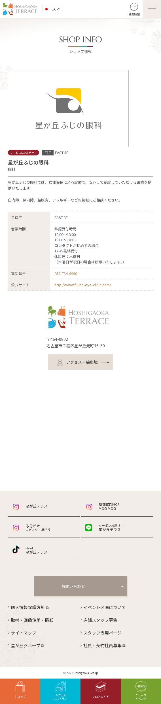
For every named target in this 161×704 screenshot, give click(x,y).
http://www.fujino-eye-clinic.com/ (82, 284)
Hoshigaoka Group (86, 673)
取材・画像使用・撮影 (32, 620)
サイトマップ (23, 633)
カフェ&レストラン (60, 691)
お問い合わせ (73, 586)
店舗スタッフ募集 (100, 620)
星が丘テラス (37, 506)
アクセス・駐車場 (77, 362)
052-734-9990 (65, 273)
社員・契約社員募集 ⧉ (104, 645)
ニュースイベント (141, 691)
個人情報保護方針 (30, 607)
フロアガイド (100, 690)
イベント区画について (104, 607)
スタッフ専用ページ (102, 633)
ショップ (20, 690)
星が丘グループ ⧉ (27, 645)
